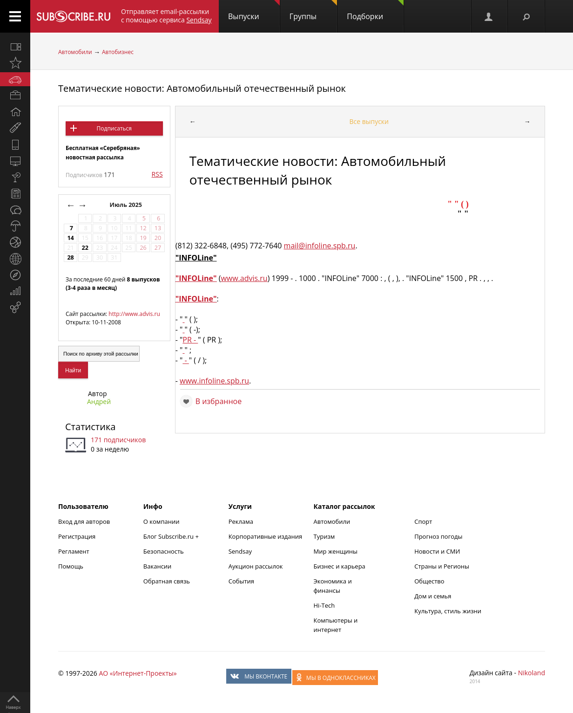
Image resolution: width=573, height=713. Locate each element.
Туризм (324, 536)
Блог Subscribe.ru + (171, 536)
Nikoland (531, 672)
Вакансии (157, 566)
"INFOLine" (196, 278)
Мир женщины (336, 551)
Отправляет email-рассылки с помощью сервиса (166, 15)
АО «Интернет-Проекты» (137, 673)
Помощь (70, 566)
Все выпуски (369, 121)
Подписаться (114, 128)
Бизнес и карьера (339, 566)
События (241, 581)
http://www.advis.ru (134, 314)
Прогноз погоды (438, 536)
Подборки (375, 10)
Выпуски (254, 10)
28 (70, 257)
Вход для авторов (84, 521)
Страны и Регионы (441, 566)
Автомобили (75, 52)
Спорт (423, 521)
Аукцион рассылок (256, 566)
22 (85, 248)
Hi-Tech (324, 605)
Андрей (99, 401)
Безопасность (163, 551)
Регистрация (76, 536)
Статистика (90, 426)
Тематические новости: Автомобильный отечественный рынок (202, 88)
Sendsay (240, 551)
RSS (157, 174)
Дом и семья (432, 596)
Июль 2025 (127, 205)
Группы (313, 10)
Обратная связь (166, 581)
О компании (161, 521)
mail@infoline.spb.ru (320, 245)
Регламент (73, 551)
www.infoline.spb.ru (214, 381)
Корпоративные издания (265, 536)
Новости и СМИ (437, 551)
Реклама (241, 521)
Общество (429, 581)
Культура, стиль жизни (447, 611)
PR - (190, 340)
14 (70, 238)
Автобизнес (118, 52)
